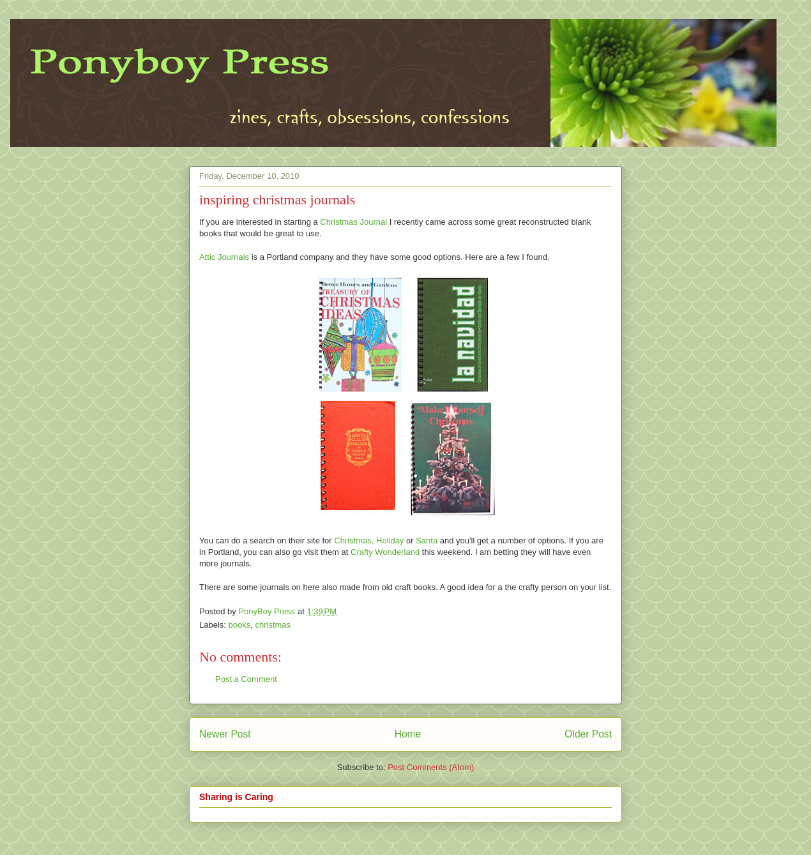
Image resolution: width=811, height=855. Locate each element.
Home (408, 734)
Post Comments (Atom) (431, 767)
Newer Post (225, 734)
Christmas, (354, 540)
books (240, 625)
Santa (426, 540)
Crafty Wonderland (385, 552)
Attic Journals (224, 257)
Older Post (588, 734)
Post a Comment (246, 679)
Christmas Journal (353, 222)
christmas (273, 625)
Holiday (390, 540)
